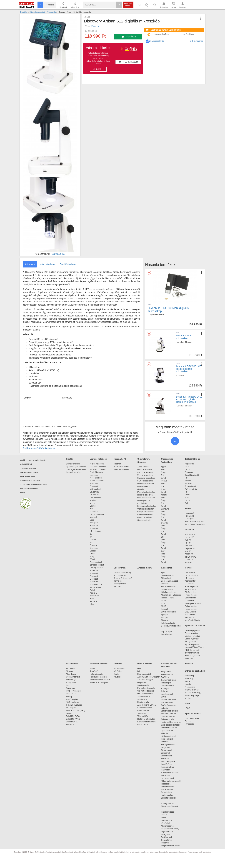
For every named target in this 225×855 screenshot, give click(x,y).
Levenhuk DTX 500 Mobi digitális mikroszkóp (168, 309)
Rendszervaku (143, 702)
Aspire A (93, 601)
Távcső (188, 681)
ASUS (187, 495)
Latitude (93, 506)
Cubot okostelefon (144, 517)
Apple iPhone (142, 467)
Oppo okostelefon (144, 520)
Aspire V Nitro (96, 587)
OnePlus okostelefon (146, 498)
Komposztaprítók (168, 761)
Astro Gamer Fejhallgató (195, 524)
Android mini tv (144, 568)
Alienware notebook (98, 467)
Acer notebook (96, 584)
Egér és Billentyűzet (169, 581)
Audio (188, 508)
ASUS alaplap (72, 699)
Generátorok (166, 840)
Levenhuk (160, 315)
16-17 (163, 606)
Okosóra (140, 489)
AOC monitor (190, 592)
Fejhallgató (189, 516)
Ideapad (93, 517)
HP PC (187, 543)
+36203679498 (57, 254)
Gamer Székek (167, 589)
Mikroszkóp (189, 676)
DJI (138, 671)
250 (91, 542)
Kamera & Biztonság (122, 572)
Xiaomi (164, 495)
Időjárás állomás (191, 690)
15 (91, 534)
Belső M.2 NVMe (73, 719)
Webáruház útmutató (29, 472)
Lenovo (188, 469)
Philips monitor (191, 595)
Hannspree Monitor (193, 603)
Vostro (92, 503)
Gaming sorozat (97, 568)
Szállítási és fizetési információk (33, 484)
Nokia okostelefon (144, 470)
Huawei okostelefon (145, 484)
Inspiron (93, 500)
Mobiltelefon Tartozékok (171, 595)
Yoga (92, 520)
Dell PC (188, 540)
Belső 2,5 (70, 713)
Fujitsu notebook (97, 481)
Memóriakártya (167, 575)
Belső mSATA (72, 722)
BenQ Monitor (190, 598)
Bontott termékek (73, 464)
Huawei (164, 481)
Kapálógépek (166, 764)
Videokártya (71, 680)
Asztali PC (190, 529)
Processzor (70, 668)
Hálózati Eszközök (99, 664)
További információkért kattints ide (39, 448)
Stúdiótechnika (143, 696)
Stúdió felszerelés (145, 708)
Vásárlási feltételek (28, 468)
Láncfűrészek (168, 756)
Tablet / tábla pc (192, 459)
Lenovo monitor (191, 575)
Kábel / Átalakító (168, 623)
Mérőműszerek (167, 826)
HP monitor (189, 578)
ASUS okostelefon (144, 472)
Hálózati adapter (96, 674)
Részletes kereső (128, 4)
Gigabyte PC (190, 548)
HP (186, 478)
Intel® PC (189, 562)
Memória (69, 671)
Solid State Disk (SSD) (75, 710)
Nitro (92, 604)
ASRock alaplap (73, 702)
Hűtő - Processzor (73, 691)
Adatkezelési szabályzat (30, 480)
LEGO (187, 708)
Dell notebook (95, 497)
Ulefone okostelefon (145, 509)
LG (162, 537)
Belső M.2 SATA (73, 716)
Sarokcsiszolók (168, 789)
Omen (92, 554)
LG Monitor (189, 584)
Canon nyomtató (192, 639)
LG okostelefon (143, 486)
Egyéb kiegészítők (168, 612)
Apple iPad (189, 464)
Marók (165, 817)
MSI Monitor (190, 615)
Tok (162, 475)
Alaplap (69, 696)
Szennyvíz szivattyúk (169, 773)
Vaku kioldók (142, 716)
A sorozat (94, 483)
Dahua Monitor (191, 606)
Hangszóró (189, 513)
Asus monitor (190, 589)
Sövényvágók (168, 750)
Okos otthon (120, 568)
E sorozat (94, 486)
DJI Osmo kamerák (145, 694)
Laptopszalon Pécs (161, 34)
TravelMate (95, 596)
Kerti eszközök (167, 739)
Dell (186, 503)
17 (91, 537)
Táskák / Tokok (167, 598)
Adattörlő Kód (26, 464)
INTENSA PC (190, 557)
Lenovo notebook (97, 514)
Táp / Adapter (166, 631)
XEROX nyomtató (192, 656)
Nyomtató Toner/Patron (194, 647)
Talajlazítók (165, 747)
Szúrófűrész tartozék (169, 711)
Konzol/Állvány (167, 634)
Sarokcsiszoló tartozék (170, 725)
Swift (92, 599)
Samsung (165, 509)
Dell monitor (190, 572)
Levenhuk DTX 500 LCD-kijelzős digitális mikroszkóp (189, 369)
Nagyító (188, 684)
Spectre (93, 551)
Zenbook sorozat (97, 565)
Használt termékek (74, 472)
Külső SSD (70, 725)
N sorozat (94, 570)
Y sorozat (94, 526)
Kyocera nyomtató (192, 644)
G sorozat (94, 511)
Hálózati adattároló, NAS (100, 680)
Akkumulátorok (169, 674)
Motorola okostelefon (146, 492)
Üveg (163, 472)
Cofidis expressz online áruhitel (33, 460)
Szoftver (118, 664)
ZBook (92, 559)
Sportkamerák (143, 685)
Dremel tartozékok (170, 700)
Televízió (189, 664)
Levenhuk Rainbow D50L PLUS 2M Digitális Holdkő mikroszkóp (189, 399)
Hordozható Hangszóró (194, 521)
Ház (67, 685)
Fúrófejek (166, 677)
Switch (92, 590)
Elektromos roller (192, 718)
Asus (187, 467)
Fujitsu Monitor (191, 609)
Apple (163, 467)
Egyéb (163, 478)
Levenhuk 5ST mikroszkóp (183, 337)
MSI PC (188, 551)
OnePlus (164, 523)
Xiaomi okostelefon (145, 475)
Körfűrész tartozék (168, 714)
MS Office (118, 671)
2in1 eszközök (191, 489)
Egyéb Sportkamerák (146, 688)
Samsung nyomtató (193, 630)
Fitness (188, 721)
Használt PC (190, 546)
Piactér (69, 459)
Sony (163, 551)
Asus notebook (96, 562)
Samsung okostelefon (146, 478)
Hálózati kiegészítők (98, 677)
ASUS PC (189, 554)
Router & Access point (99, 682)
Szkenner (189, 658)
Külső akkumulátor (169, 586)
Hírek (22, 493)
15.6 (163, 603)
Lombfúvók (165, 753)
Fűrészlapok (167, 683)
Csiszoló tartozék (168, 716)
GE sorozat (95, 492)
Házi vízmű (165, 770)
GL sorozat (94, 495)
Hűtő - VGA (71, 694)
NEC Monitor (190, 617)
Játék (187, 703)
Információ (75, 5)
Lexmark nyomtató (192, 636)
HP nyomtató (190, 642)
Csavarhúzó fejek (170, 680)
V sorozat (94, 528)
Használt (117, 464)
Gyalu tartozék (167, 730)
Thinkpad (94, 523)
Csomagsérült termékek (76, 469)
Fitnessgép (189, 724)
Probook (93, 545)
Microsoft (188, 483)
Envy (92, 556)
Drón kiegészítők (144, 674)
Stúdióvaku (142, 699)
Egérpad (164, 615)
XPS (92, 509)
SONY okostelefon (145, 481)
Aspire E (93, 593)
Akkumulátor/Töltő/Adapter (148, 677)
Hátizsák (164, 609)
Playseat (164, 620)
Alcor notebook (96, 478)
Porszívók (165, 843)
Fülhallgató (189, 519)
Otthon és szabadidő (195, 671)
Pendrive (164, 584)
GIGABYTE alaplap (74, 705)
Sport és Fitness (193, 713)
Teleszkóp (189, 679)
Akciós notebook (97, 464)
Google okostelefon (145, 512)
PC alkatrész (72, 664)
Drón (139, 668)
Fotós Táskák (143, 725)
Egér (163, 572)
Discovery (95, 26)
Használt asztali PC (122, 467)
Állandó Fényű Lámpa (146, 705)
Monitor (188, 568)
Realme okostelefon (145, 514)
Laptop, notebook (98, 459)
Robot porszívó (120, 575)
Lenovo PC (189, 537)
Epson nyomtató (191, 633)
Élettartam (188, 342)
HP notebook (95, 531)
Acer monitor (190, 581)
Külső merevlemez (169, 592)
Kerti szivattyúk (167, 767)
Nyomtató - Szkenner (195, 625)
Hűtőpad (164, 617)
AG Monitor (189, 601)
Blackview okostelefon (146, 506)
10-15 (163, 601)
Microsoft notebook (98, 469)
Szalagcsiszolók (167, 803)
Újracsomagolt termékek (76, 467)
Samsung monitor (192, 586)
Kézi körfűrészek (169, 812)
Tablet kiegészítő (192, 475)
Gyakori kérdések (27, 476)
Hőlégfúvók (165, 834)
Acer (187, 497)
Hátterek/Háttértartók (146, 719)
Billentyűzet (166, 578)
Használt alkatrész (121, 469)
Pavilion (93, 540)
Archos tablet (190, 486)
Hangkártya (71, 682)
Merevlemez (71, 674)
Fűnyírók (164, 742)
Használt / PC (120, 459)
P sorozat (94, 576)
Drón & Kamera (144, 664)
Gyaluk (167, 815)
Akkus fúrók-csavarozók (171, 781)
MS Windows (119, 668)
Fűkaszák (165, 759)
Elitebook (94, 548)
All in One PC (190, 534)
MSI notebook (95, 489)
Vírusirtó (117, 677)
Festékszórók (166, 837)
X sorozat (94, 573)
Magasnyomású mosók (170, 846)
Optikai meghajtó (73, 677)
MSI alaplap (71, 708)
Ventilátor (189, 698)
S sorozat (94, 582)
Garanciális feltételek (29, 489)
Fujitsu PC (189, 560)
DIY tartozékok (167, 702)
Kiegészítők (166, 568)
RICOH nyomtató (192, 650)
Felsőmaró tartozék (169, 728)
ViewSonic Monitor (192, 620)
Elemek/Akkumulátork (146, 722)
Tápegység (70, 688)
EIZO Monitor (190, 612)
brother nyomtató (192, 653)
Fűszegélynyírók (168, 744)
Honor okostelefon (144, 495)
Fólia (163, 470)
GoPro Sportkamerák (146, 691)
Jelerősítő (94, 671)
